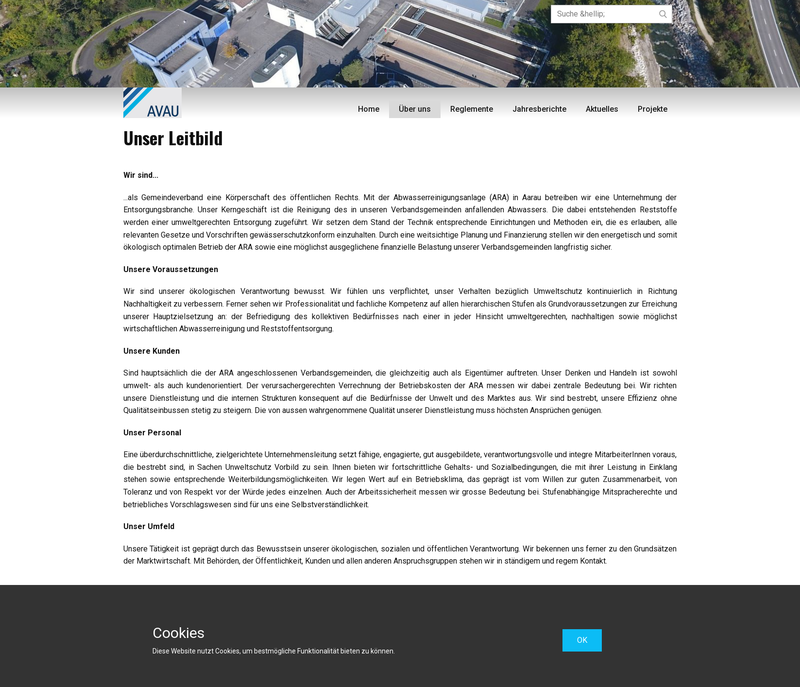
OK (582, 640)
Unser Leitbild (173, 137)
